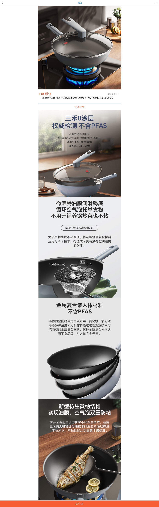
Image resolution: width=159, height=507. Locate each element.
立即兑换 (79, 504)
